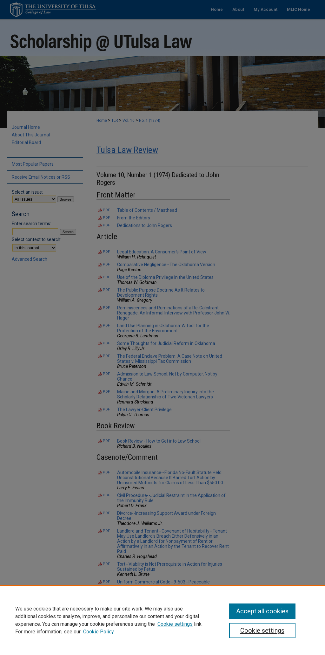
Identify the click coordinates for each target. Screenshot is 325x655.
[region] (162, 620)
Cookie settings (175, 624)
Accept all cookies (262, 611)
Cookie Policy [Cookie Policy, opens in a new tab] (98, 632)
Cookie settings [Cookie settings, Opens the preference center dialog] (262, 630)
